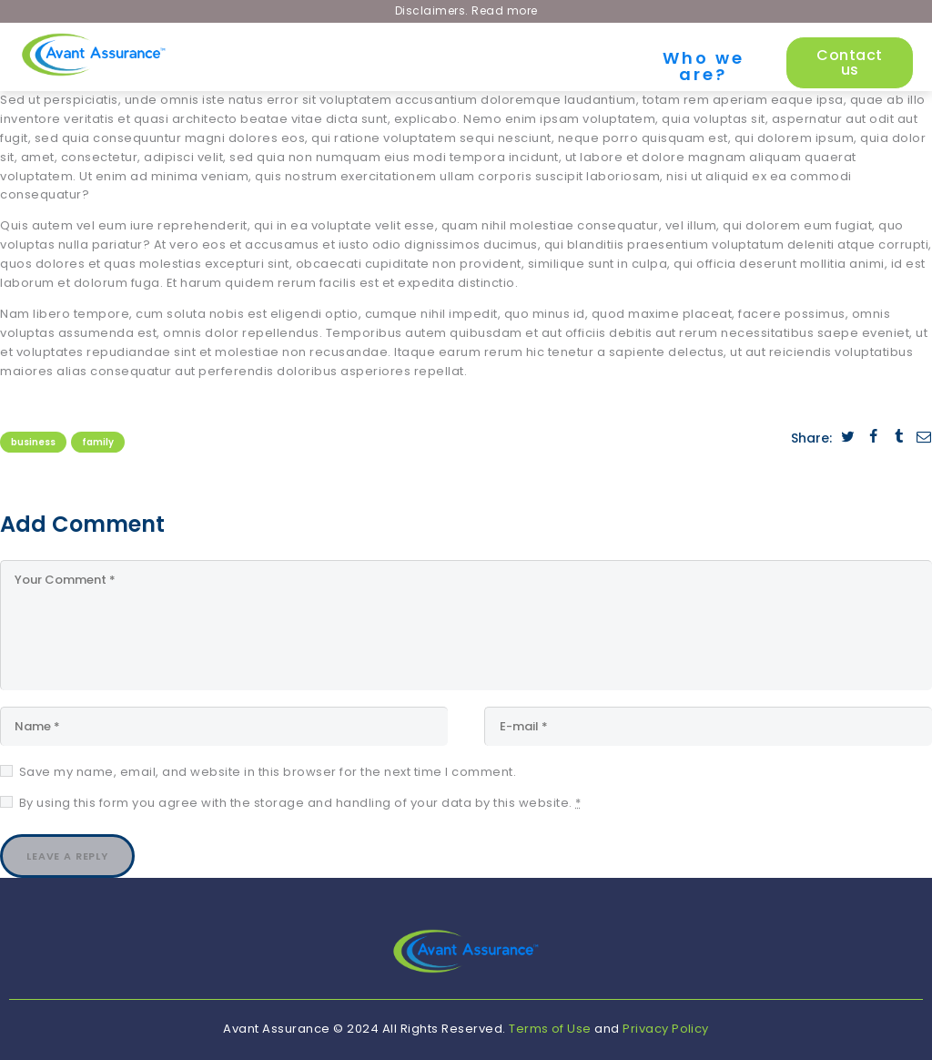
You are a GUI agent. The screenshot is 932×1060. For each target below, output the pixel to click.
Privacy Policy (666, 1028)
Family (98, 442)
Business (33, 442)
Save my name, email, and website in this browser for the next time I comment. (268, 771)
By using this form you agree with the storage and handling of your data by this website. (300, 801)
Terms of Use (550, 1028)
